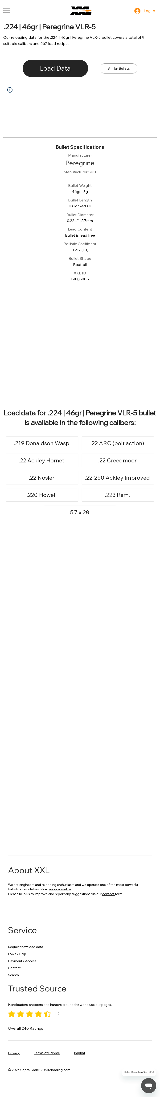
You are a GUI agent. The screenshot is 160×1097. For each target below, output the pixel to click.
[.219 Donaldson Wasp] (42, 443)
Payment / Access (22, 961)
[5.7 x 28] (80, 512)
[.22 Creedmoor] (117, 460)
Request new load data (25, 947)
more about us (60, 889)
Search (13, 975)
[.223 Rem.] (117, 495)
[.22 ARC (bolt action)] (117, 443)
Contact (14, 968)
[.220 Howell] (42, 495)
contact (108, 894)
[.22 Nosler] (42, 477)
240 (26, 1028)
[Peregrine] (80, 163)
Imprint (79, 1053)
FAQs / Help (17, 954)
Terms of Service (47, 1053)
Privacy (14, 1053)
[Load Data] (55, 68)
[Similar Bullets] (118, 68)
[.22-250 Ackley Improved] (117, 477)
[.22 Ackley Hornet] (42, 460)
